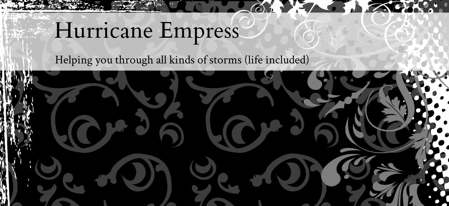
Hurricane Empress (146, 30)
